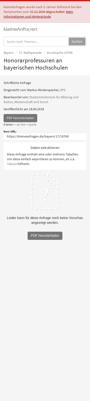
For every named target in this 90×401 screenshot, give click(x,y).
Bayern (9, 52)
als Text (21, 124)
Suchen (77, 41)
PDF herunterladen (20, 118)
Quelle (32, 124)
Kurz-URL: (10, 131)
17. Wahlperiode (30, 52)
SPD (63, 90)
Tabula (12, 164)
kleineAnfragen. (21, 29)
